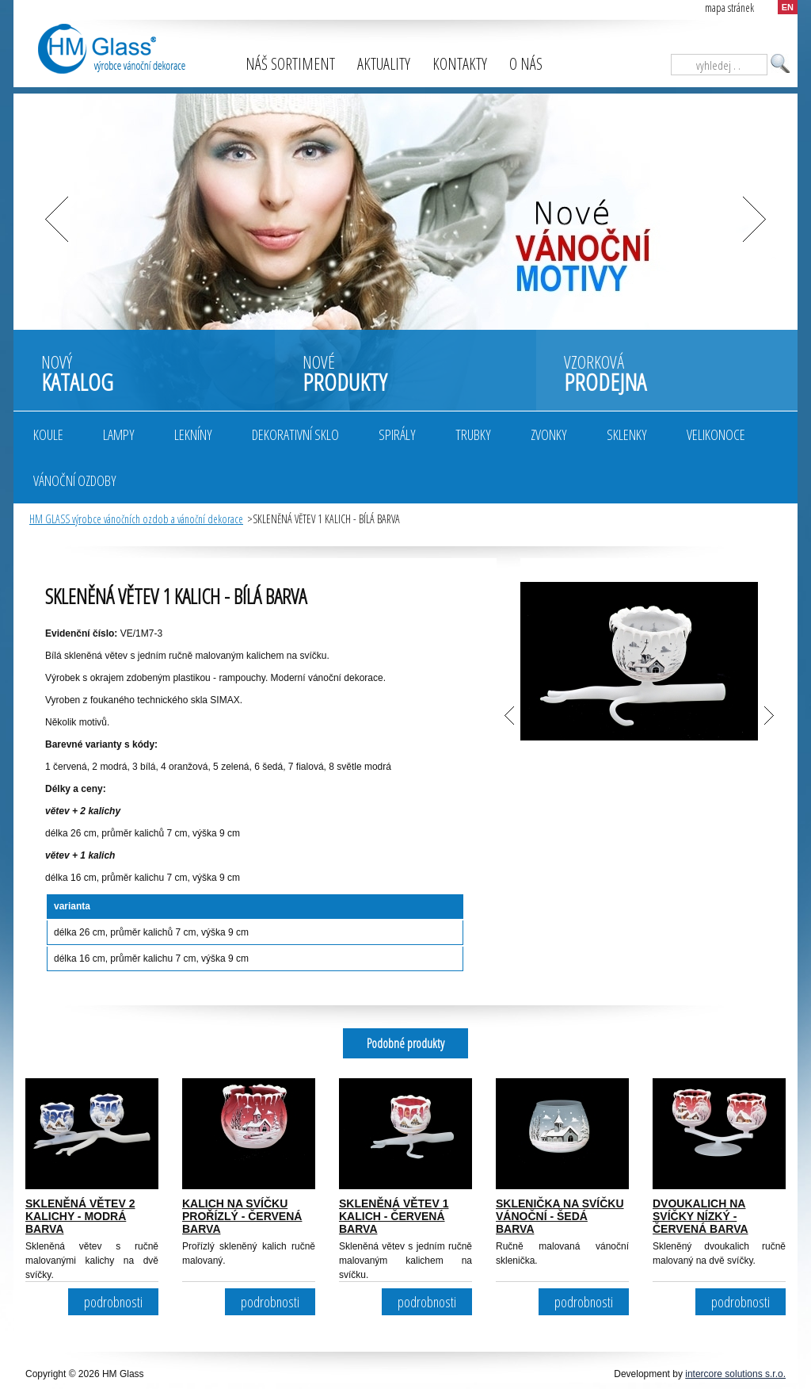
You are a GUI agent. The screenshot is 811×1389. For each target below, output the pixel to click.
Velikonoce (716, 434)
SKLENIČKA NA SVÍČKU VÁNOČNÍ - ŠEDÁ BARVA (560, 1216)
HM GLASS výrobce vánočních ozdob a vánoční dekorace (136, 518)
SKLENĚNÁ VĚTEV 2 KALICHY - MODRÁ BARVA (80, 1216)
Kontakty (459, 64)
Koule (48, 434)
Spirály (397, 434)
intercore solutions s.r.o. (735, 1373)
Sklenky (627, 434)
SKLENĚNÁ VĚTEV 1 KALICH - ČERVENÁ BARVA (393, 1216)
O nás (526, 64)
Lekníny (193, 434)
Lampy (119, 434)
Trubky (473, 434)
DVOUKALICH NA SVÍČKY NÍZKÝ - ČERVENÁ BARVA (700, 1216)
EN (788, 7)
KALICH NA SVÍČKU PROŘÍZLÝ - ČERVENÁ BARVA (242, 1216)
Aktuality (383, 64)
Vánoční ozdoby (74, 480)
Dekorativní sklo (295, 434)
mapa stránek (729, 7)
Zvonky (549, 434)
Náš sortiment (290, 64)
